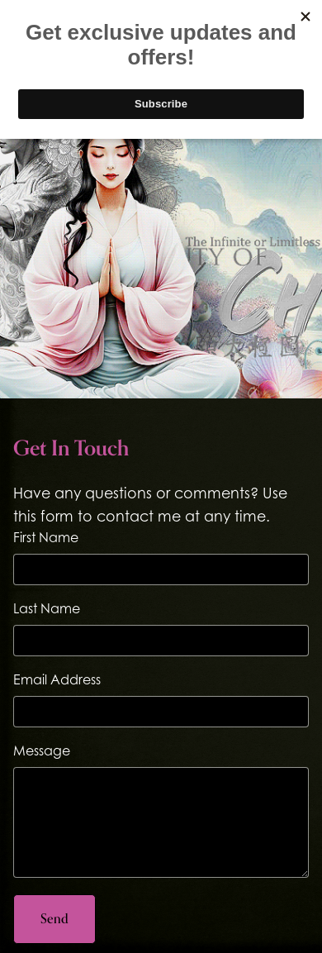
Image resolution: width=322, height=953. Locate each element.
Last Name (46, 608)
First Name (45, 537)
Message (41, 750)
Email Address (57, 679)
